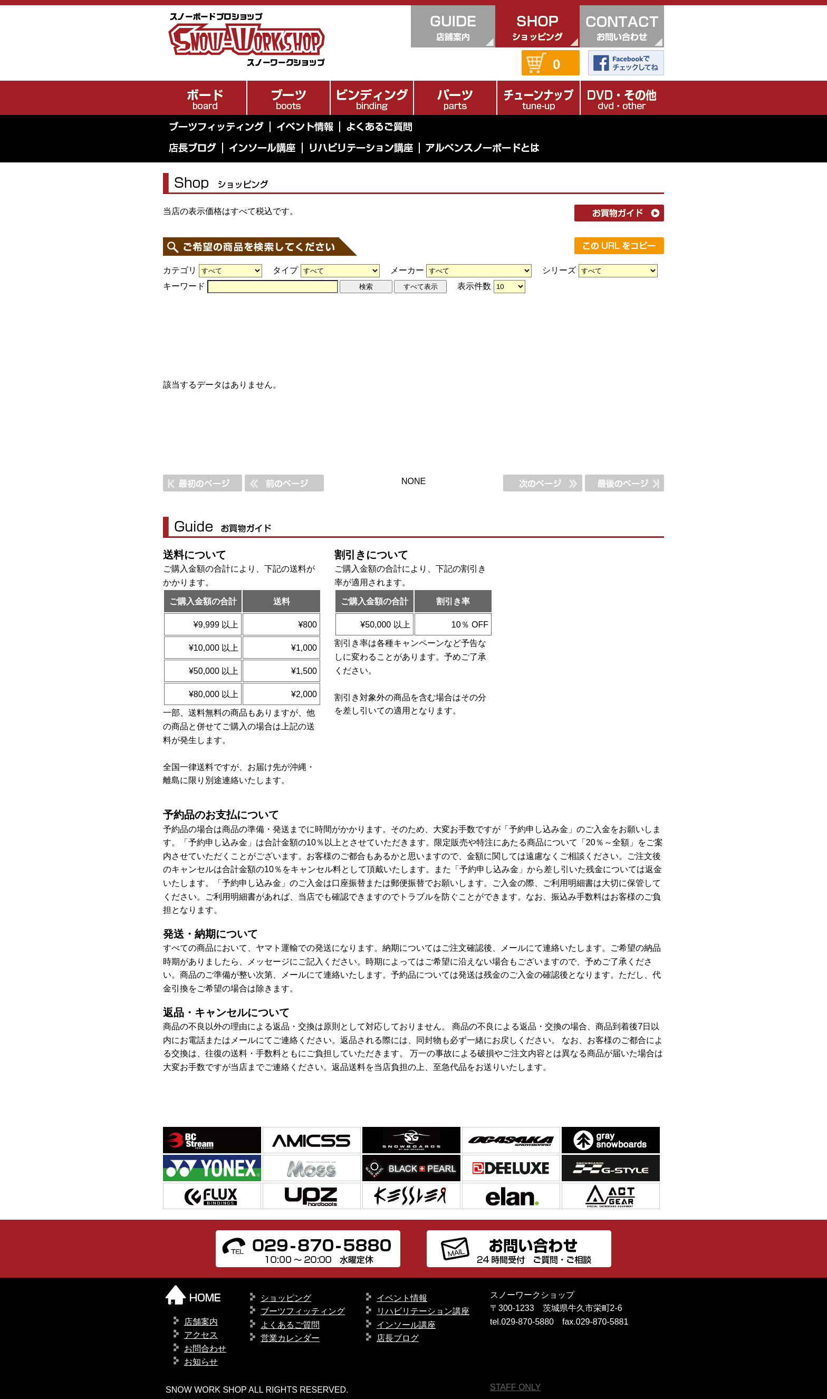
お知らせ (201, 1361)
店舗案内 (201, 1321)
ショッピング (286, 1298)
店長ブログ (398, 1338)
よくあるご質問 (290, 1324)
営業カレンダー (290, 1338)
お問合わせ (205, 1348)
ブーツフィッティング (303, 1311)
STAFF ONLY (515, 1387)
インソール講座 (406, 1324)
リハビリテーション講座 (423, 1311)
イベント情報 (402, 1298)
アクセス (201, 1334)
